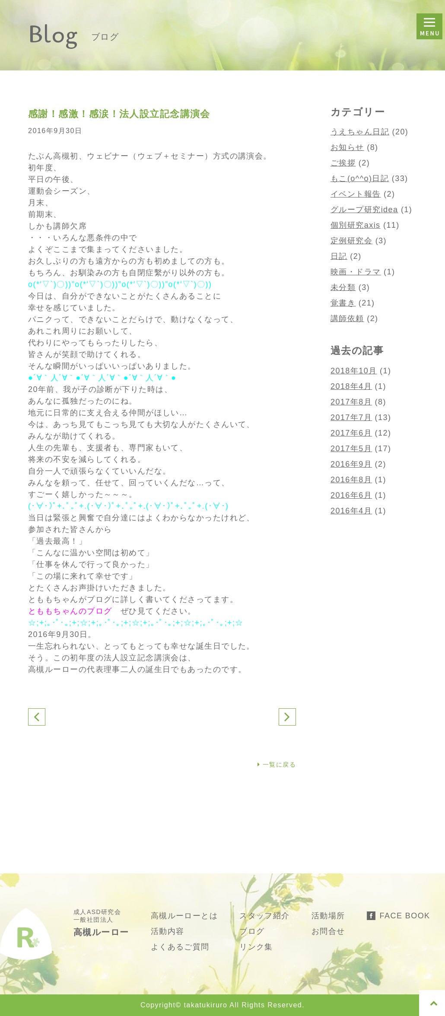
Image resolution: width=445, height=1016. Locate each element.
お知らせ (347, 147)
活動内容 (167, 931)
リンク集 (256, 947)
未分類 (343, 287)
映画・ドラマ (356, 272)
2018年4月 (351, 386)
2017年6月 (351, 433)
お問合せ (328, 931)
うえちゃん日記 (360, 131)
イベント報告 (356, 194)
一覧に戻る (276, 764)
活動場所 (328, 915)
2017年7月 (351, 417)
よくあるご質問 (180, 947)
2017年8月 (351, 402)
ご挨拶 (343, 163)
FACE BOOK (405, 915)
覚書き (343, 303)
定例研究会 (351, 240)
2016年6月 (351, 495)
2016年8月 (351, 479)
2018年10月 (354, 370)
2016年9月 (351, 464)
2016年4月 (351, 510)
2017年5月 (351, 448)
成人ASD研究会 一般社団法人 (101, 922)
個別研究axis (356, 225)
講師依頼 (347, 318)
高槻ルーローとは (184, 915)
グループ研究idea (364, 209)
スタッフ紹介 (264, 915)
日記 (339, 256)
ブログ (251, 931)
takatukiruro (205, 1005)
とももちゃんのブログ (70, 611)
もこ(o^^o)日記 (360, 178)
